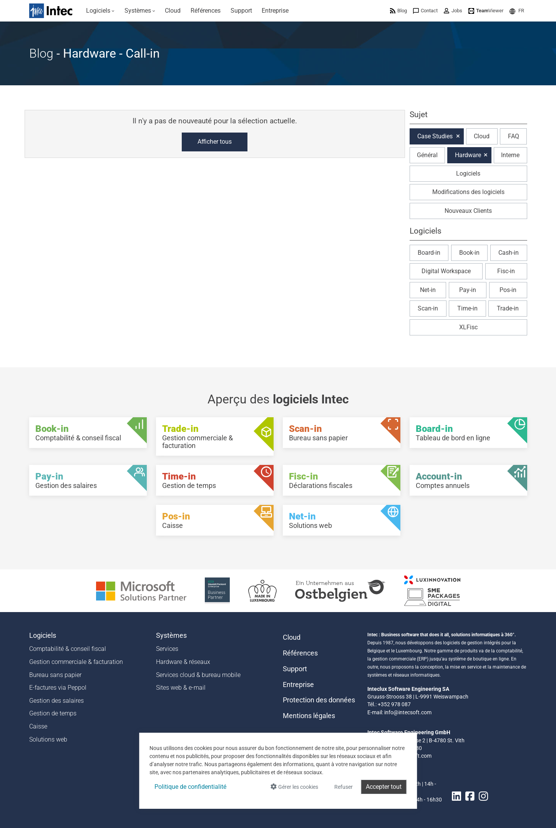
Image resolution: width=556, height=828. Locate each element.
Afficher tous (215, 141)
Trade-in (508, 308)
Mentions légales (309, 716)
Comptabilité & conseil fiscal (67, 648)
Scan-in (428, 308)
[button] (516, 10)
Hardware (468, 155)
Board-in (429, 252)
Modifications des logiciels (468, 192)
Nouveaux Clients (468, 210)
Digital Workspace (446, 271)
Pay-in (467, 290)
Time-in (467, 308)
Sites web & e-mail (181, 687)
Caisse (38, 726)
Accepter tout (384, 786)
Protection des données (319, 700)
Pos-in (508, 290)
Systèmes (171, 635)
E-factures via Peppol (57, 687)
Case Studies (435, 136)
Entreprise (298, 685)
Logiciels (468, 173)
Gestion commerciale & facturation (76, 661)
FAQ (513, 136)
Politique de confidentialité (190, 786)
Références (300, 653)
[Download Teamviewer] (485, 10)
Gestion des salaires (56, 700)
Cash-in (508, 252)
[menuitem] (100, 11)
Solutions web (48, 739)
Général (427, 155)
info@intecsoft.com (408, 712)
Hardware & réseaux (183, 661)
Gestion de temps (52, 713)
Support (295, 669)
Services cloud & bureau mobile (198, 675)
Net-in (428, 290)
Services (167, 648)
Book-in (469, 252)
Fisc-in (506, 271)
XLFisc (468, 327)
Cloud (482, 136)
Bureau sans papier (55, 675)
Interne (510, 155)
